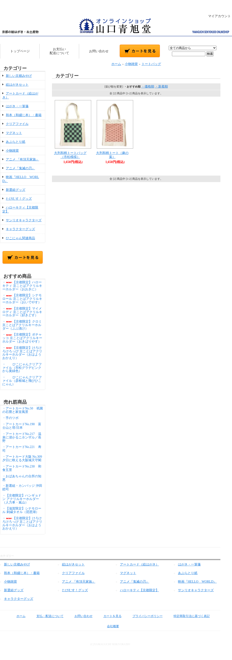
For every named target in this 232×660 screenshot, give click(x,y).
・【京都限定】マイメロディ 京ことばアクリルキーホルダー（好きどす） (22, 312)
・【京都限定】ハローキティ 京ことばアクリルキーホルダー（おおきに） (22, 286)
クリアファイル (17, 124)
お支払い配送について (59, 51)
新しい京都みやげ (19, 76)
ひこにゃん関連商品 (20, 238)
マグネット (14, 133)
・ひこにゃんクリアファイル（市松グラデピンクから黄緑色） (22, 368)
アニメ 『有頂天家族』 (22, 159)
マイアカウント (217, 16)
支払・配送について (47, 616)
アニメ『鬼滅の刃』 (20, 168)
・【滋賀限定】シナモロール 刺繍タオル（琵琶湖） (21, 510)
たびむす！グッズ (19, 198)
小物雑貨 (12, 150)
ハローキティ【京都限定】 (139, 590)
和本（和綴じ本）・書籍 (24, 115)
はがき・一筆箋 (17, 106)
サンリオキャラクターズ (24, 220)
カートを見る (109, 616)
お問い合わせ (99, 51)
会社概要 (109, 626)
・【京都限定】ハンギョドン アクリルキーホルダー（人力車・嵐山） (21, 499)
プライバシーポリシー (144, 616)
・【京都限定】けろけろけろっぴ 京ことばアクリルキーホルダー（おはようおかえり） (22, 353)
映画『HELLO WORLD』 (197, 581)
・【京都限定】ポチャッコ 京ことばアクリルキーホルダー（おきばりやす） (22, 338)
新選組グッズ (15, 190)
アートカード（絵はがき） (139, 564)
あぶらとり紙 (15, 142)
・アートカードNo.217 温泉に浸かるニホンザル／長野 (21, 437)
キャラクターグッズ (20, 229)
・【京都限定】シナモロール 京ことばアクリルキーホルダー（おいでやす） (22, 299)
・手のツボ (10, 418)
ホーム (116, 64)
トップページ (20, 51)
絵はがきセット (17, 84)
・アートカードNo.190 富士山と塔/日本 (21, 425)
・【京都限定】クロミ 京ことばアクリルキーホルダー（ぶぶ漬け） (22, 325)
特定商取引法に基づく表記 (188, 616)
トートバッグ (151, 64)
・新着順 (161, 86)
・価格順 (147, 86)
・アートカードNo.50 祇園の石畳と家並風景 (22, 410)
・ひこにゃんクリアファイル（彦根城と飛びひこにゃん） (22, 381)
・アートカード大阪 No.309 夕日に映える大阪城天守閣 (23, 458)
